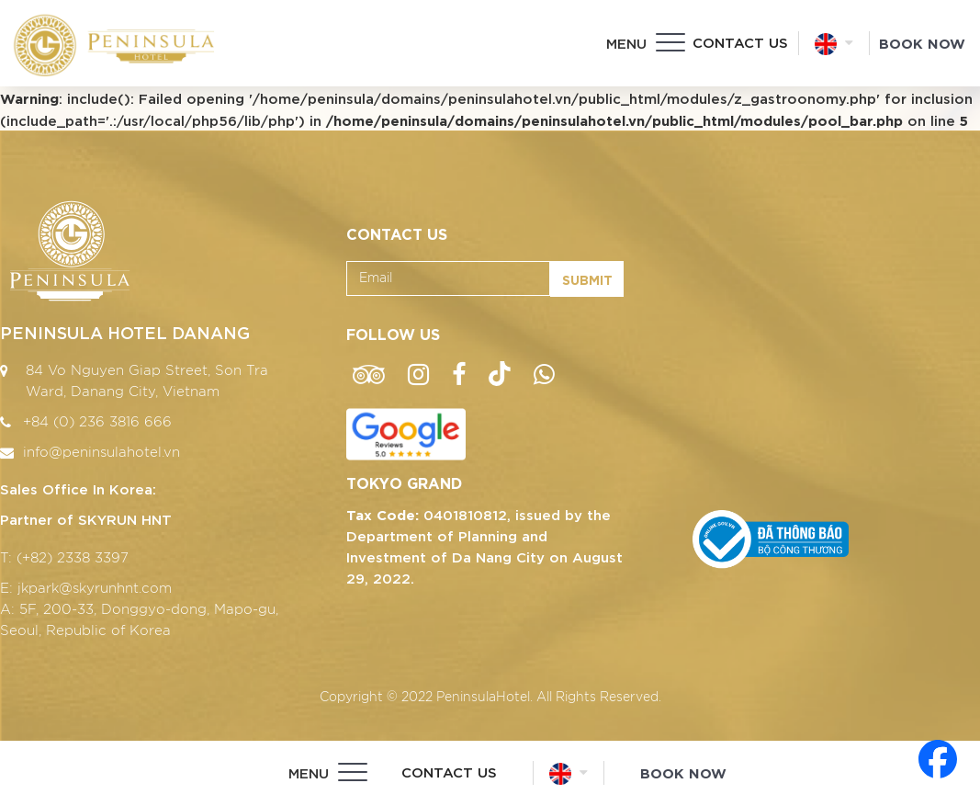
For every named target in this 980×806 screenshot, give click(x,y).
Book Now (922, 41)
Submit (587, 279)
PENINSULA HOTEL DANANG (125, 331)
